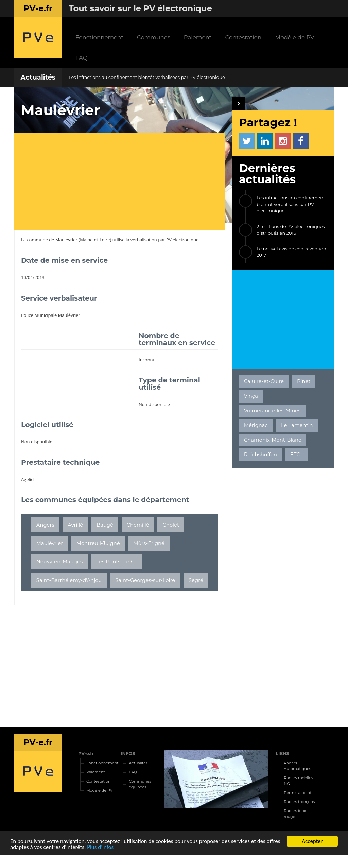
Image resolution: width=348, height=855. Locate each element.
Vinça (251, 396)
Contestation (243, 37)
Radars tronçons (299, 801)
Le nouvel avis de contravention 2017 (291, 252)
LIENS (282, 753)
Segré (196, 580)
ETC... (296, 454)
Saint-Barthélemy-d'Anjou (69, 580)
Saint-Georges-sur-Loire (145, 580)
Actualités (37, 77)
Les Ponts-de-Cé (116, 562)
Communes (153, 37)
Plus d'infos (100, 847)
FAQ (81, 57)
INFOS (128, 753)
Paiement (198, 37)
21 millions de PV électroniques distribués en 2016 (291, 230)
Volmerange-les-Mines (272, 411)
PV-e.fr (86, 753)
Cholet (170, 525)
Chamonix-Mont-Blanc (272, 440)
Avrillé (75, 525)
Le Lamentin (297, 425)
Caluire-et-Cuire (264, 381)
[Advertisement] (123, 182)
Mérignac (256, 425)
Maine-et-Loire (95, 240)
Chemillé (138, 525)
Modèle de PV (294, 37)
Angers (45, 525)
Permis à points (298, 792)
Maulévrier (66, 240)
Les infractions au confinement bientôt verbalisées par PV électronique (147, 77)
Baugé (105, 525)
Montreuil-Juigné (98, 543)
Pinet (304, 381)
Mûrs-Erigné (148, 543)
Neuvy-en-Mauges (59, 562)
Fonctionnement (99, 37)
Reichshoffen (260, 454)
